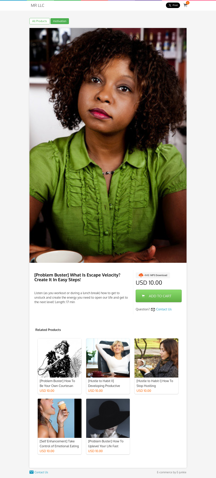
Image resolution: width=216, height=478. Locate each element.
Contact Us (164, 309)
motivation (59, 21)
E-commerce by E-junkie (171, 472)
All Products (39, 21)
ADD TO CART (156, 296)
